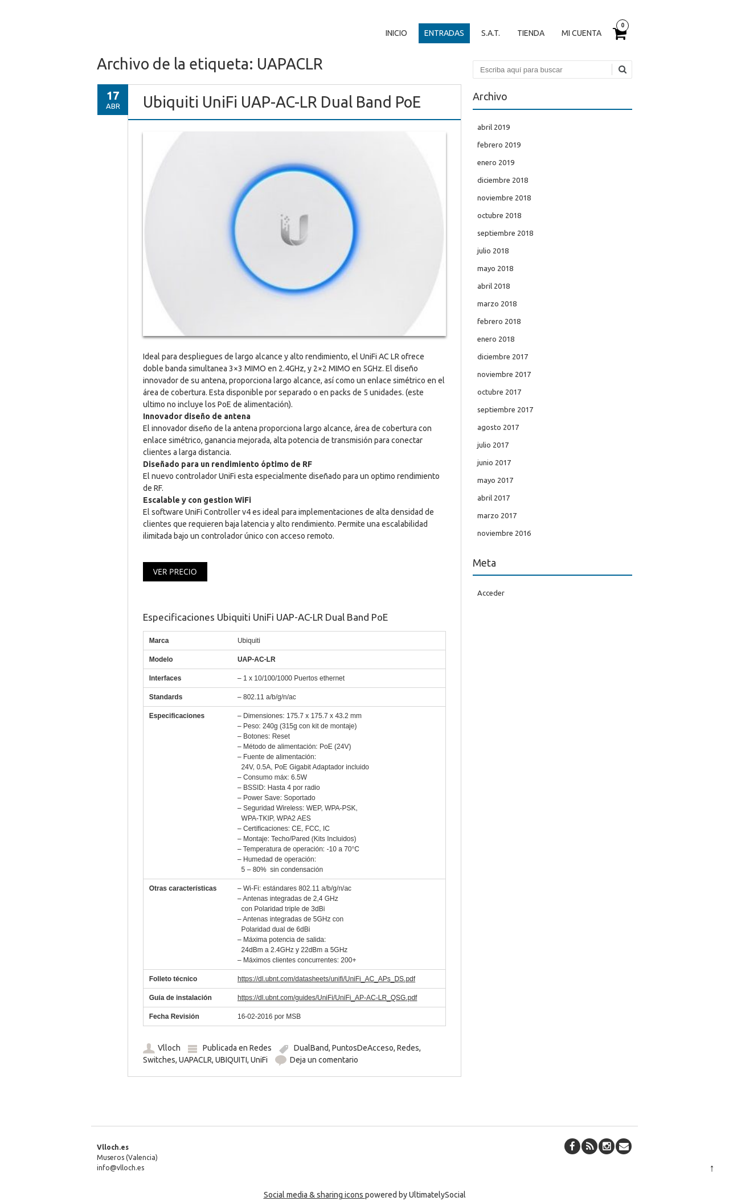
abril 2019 (493, 127)
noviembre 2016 (504, 533)
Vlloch (169, 1047)
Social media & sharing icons (314, 1194)
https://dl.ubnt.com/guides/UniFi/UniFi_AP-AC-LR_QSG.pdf (327, 998)
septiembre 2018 (505, 233)
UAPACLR (195, 1059)
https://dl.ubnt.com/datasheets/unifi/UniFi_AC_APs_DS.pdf (326, 979)
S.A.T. (490, 33)
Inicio (396, 33)
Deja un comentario (324, 1059)
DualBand (311, 1047)
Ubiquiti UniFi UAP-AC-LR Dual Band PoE (282, 101)
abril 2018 (493, 286)
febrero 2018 (499, 321)
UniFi (259, 1059)
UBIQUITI (231, 1059)
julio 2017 (493, 445)
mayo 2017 (495, 480)
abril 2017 (493, 498)
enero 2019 (495, 162)
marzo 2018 (497, 304)
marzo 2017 (497, 515)
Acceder (491, 593)
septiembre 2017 (505, 409)
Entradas (444, 33)
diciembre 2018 (502, 180)
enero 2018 (495, 339)
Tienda (530, 33)
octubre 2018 (499, 215)
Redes (260, 1047)
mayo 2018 (495, 268)
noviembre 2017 (504, 374)
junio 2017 (494, 462)
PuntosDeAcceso (363, 1047)
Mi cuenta (581, 33)
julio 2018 (493, 251)
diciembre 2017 (502, 356)
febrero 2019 (499, 145)
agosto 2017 (498, 427)
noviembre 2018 (504, 198)
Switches (159, 1059)
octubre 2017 (499, 392)
